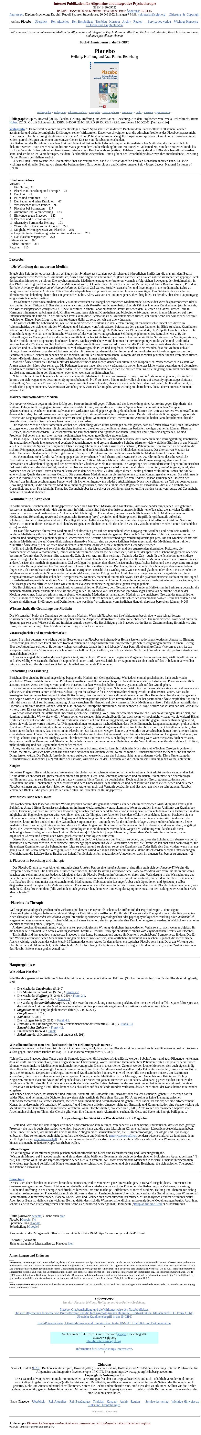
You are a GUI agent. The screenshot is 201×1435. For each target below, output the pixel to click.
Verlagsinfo (60, 112)
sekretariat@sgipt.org (151, 14)
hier (62, 1216)
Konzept (114, 21)
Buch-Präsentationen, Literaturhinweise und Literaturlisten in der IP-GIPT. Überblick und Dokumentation (104, 1323)
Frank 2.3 (64, 999)
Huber (13, 122)
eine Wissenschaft (45, 1139)
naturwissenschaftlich (122, 1135)
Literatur (148, 112)
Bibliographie (44, 112)
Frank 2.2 (73, 992)
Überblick (41, 21)
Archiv (126, 21)
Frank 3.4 (127, 1024)
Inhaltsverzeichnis (77, 112)
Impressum (16, 14)
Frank (52, 1031)
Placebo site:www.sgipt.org (103, 1341)
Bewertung (127, 112)
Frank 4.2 (57, 1027)
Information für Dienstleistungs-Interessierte (104, 1348)
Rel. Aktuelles (60, 21)
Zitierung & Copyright (184, 14)
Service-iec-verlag (159, 21)
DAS (36, 1368)
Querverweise (162, 112)
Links (139, 112)
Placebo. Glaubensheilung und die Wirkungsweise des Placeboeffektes (104, 1309)
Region (137, 21)
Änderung (133, 11)
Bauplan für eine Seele (148, 1204)
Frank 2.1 (79, 995)
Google (25, 1219)
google (121, 1334)
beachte (36, 1216)
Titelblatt (101, 21)
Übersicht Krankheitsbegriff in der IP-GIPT (104, 1316)
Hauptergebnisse (110, 112)
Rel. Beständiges (82, 21)
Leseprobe (94, 112)
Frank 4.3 (63, 1020)
